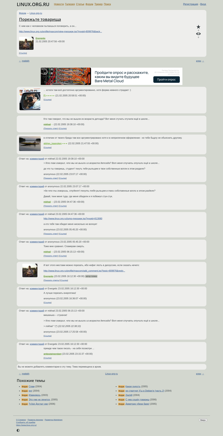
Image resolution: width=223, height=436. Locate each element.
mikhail (47, 124)
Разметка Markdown (53, 420)
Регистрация (190, 4)
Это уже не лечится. (39, 399)
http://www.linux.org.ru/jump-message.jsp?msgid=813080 (73, 218)
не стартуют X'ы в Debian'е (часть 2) (144, 391)
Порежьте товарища (40, 19)
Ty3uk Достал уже (38, 404)
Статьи (80, 4)
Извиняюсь (35, 395)
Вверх (203, 420)
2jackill (128, 395)
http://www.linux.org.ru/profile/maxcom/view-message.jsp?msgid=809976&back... (60, 31)
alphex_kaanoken (53, 143)
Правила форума (35, 420)
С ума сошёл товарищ (137, 399)
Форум (89, 4)
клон (198, 61)
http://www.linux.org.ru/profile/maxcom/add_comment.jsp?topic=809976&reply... (84, 271)
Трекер (98, 4)
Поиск (107, 4)
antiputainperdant (53, 354)
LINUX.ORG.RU (33, 4)
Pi (45, 95)
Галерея (70, 4)
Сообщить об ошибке (25, 422)
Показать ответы (51, 280)
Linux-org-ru (36, 13)
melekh (25, 61)
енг (30, 391)
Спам (32, 386)
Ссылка (23, 53)
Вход (203, 4)
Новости (59, 4)
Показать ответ (51, 128)
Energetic (41, 38)
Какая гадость (132, 386)
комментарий (37, 158)
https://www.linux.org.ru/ (26, 425)
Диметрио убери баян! (137, 404)
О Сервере (21, 420)
